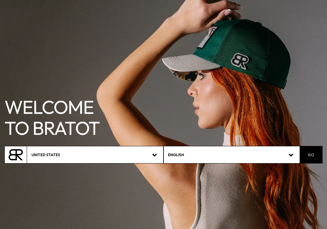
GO (311, 154)
